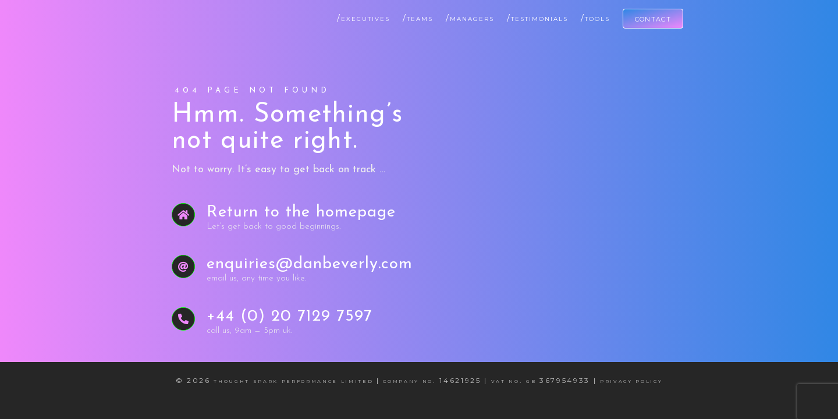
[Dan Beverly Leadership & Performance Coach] (174, 14)
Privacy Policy (631, 380)
